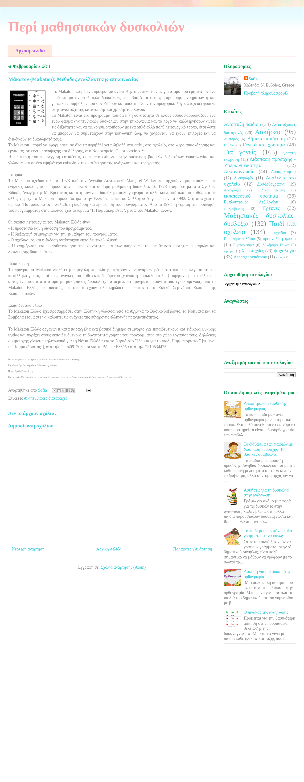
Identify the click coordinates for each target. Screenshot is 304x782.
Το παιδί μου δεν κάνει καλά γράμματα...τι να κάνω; (268, 533)
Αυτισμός (231, 139)
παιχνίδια (278, 232)
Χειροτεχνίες (253, 250)
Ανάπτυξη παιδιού (242, 124)
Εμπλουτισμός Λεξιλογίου (251, 202)
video (279, 257)
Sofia (253, 79)
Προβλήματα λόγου (239, 239)
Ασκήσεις (268, 132)
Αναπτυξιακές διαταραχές (45, 398)
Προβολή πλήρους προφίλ (266, 93)
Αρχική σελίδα (30, 50)
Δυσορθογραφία (271, 184)
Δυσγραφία (243, 178)
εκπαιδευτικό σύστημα (251, 196)
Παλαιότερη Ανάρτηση (192, 549)
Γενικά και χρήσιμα (264, 145)
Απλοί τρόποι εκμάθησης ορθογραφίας (265, 406)
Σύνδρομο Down (275, 245)
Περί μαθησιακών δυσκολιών (96, 26)
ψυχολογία (285, 250)
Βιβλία (229, 145)
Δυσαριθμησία (283, 171)
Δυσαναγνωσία (239, 171)
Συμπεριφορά (243, 245)
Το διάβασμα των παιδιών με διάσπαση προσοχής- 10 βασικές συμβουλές (268, 449)
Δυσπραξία (232, 190)
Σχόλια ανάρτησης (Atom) (123, 567)
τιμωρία (229, 251)
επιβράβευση (234, 209)
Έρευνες (271, 208)
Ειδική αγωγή (271, 190)
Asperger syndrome (250, 257)
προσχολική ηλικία (279, 238)
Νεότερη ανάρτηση (28, 549)
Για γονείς (240, 152)
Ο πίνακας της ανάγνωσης (266, 612)
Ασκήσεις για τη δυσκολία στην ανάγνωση (266, 493)
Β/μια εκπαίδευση (266, 138)
